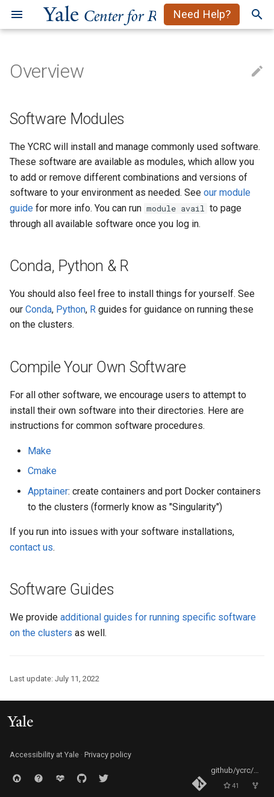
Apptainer (48, 491)
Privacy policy (107, 754)
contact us (31, 547)
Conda (38, 309)
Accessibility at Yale (44, 754)
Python (71, 309)
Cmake (42, 471)
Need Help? (202, 14)
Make (39, 451)
